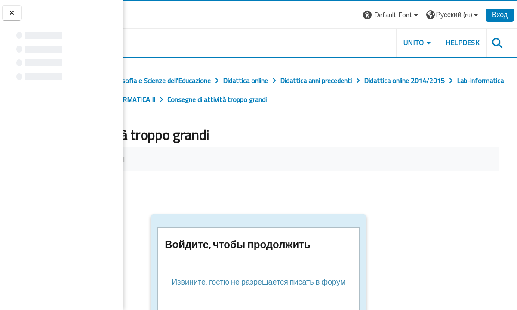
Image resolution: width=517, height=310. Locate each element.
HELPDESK (465, 42)
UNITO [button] (416, 42)
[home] (175, 41)
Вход (502, 14)
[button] (394, 15)
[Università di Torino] (149, 14)
